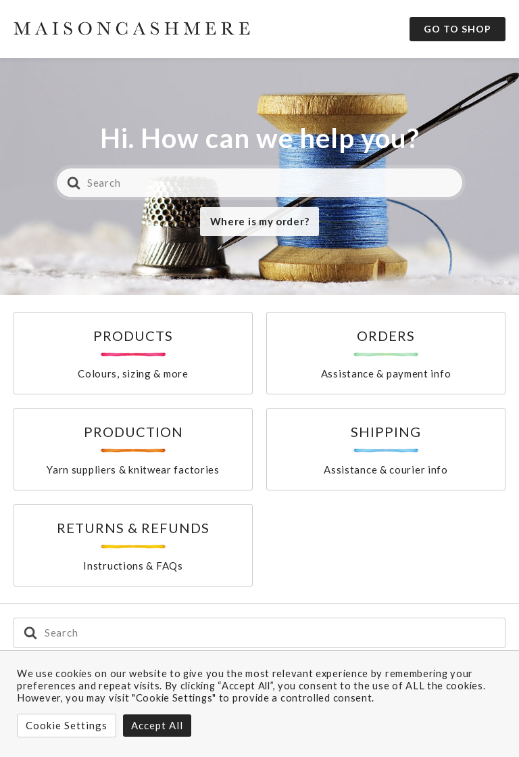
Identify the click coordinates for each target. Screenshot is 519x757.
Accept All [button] (157, 725)
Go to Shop (457, 29)
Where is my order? (260, 221)
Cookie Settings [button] (66, 725)
